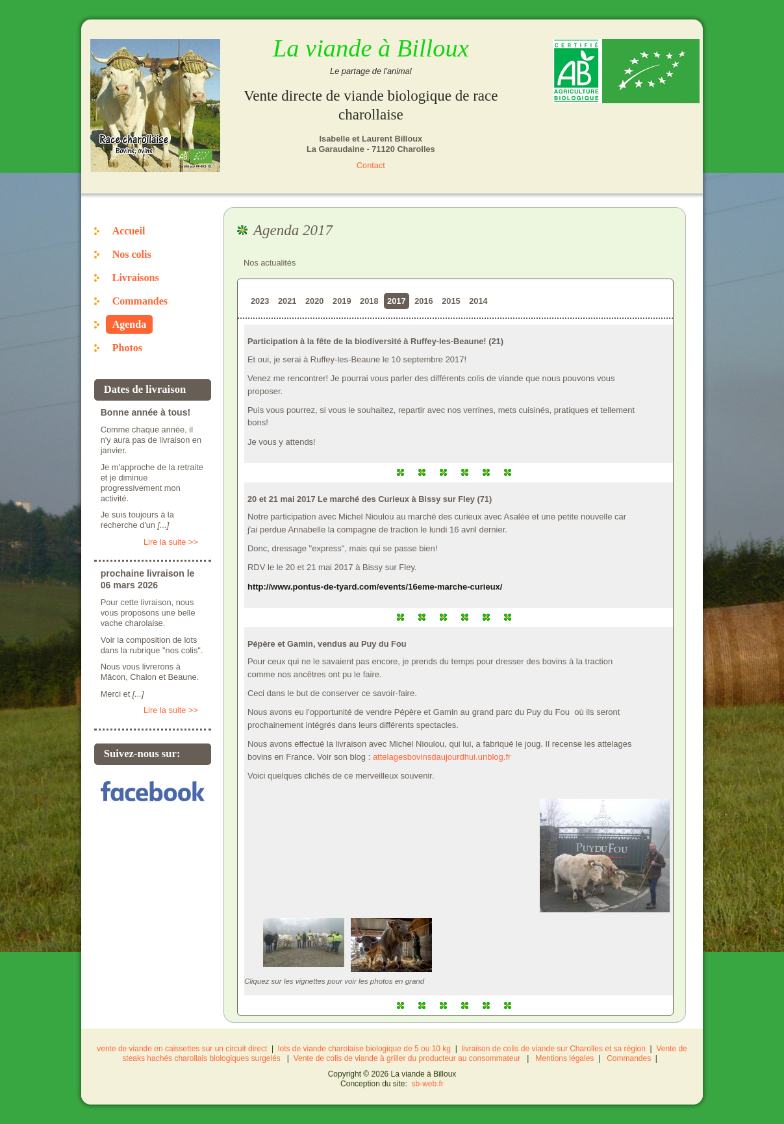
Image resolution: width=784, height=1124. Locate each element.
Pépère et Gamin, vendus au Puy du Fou (327, 644)
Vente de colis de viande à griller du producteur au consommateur (407, 1058)
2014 (478, 301)
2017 (396, 301)
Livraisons (135, 277)
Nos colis (131, 254)
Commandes (140, 300)
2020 (314, 301)
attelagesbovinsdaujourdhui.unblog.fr (442, 757)
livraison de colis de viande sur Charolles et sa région (553, 1048)
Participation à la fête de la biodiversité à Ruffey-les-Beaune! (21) (375, 341)
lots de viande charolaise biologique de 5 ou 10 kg (364, 1048)
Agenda (129, 324)
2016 (423, 301)
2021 (287, 301)
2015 (451, 301)
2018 (369, 301)
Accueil (128, 230)
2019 (342, 301)
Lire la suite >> (171, 542)
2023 (260, 301)
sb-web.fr (428, 1083)
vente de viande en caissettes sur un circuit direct (182, 1048)
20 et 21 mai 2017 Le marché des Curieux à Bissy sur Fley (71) (369, 499)
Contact (371, 165)
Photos (127, 347)
